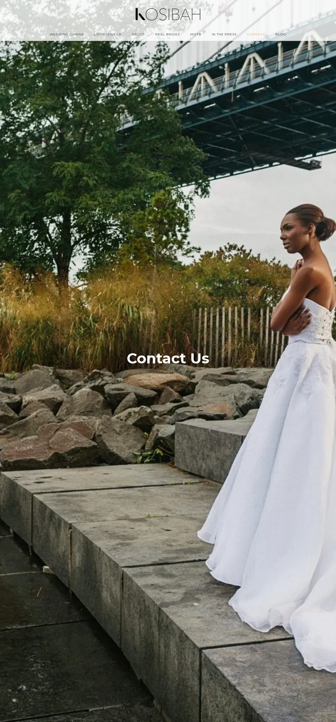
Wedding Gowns (67, 34)
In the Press (224, 34)
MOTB (195, 34)
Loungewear (107, 34)
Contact (256, 34)
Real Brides (167, 34)
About (138, 34)
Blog (280, 34)
